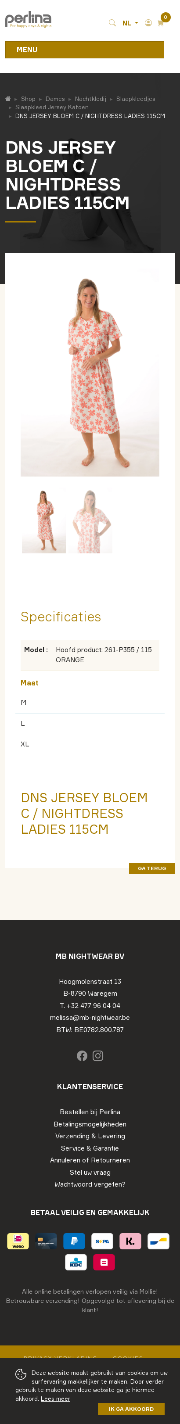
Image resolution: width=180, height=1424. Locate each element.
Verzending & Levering (90, 1136)
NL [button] (127, 23)
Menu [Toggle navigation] (27, 49)
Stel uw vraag (90, 1172)
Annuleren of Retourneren (90, 1160)
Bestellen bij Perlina (90, 1112)
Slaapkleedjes (135, 98)
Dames (55, 98)
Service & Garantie (90, 1148)
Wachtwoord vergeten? (90, 1184)
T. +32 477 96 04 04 (90, 1005)
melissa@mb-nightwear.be (90, 1017)
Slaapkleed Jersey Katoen (52, 107)
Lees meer (55, 1398)
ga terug (152, 868)
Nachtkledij (90, 98)
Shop (28, 98)
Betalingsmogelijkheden (90, 1124)
